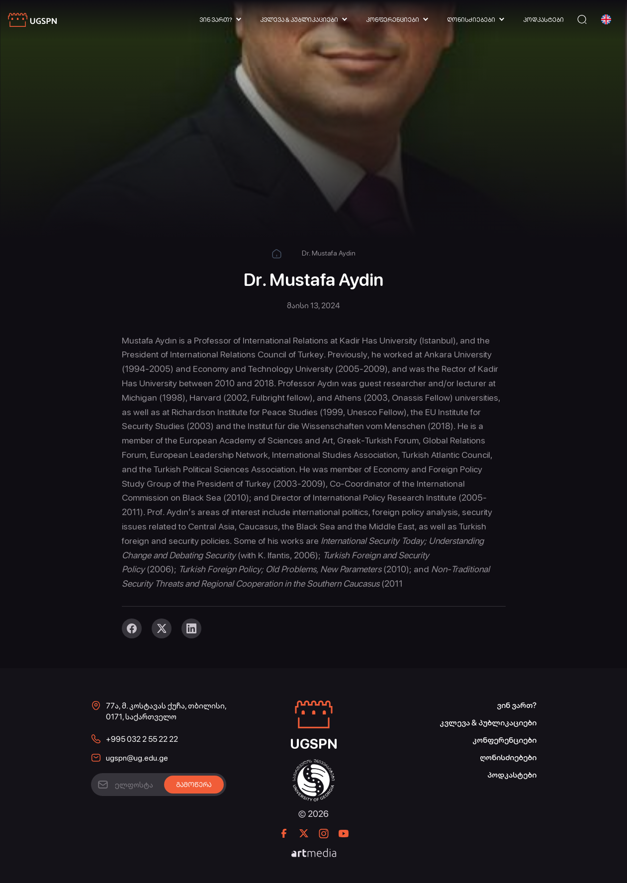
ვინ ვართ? (215, 19)
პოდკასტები (543, 19)
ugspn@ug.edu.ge (137, 758)
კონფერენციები (392, 19)
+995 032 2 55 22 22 (142, 739)
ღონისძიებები (471, 19)
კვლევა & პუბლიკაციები (299, 19)
